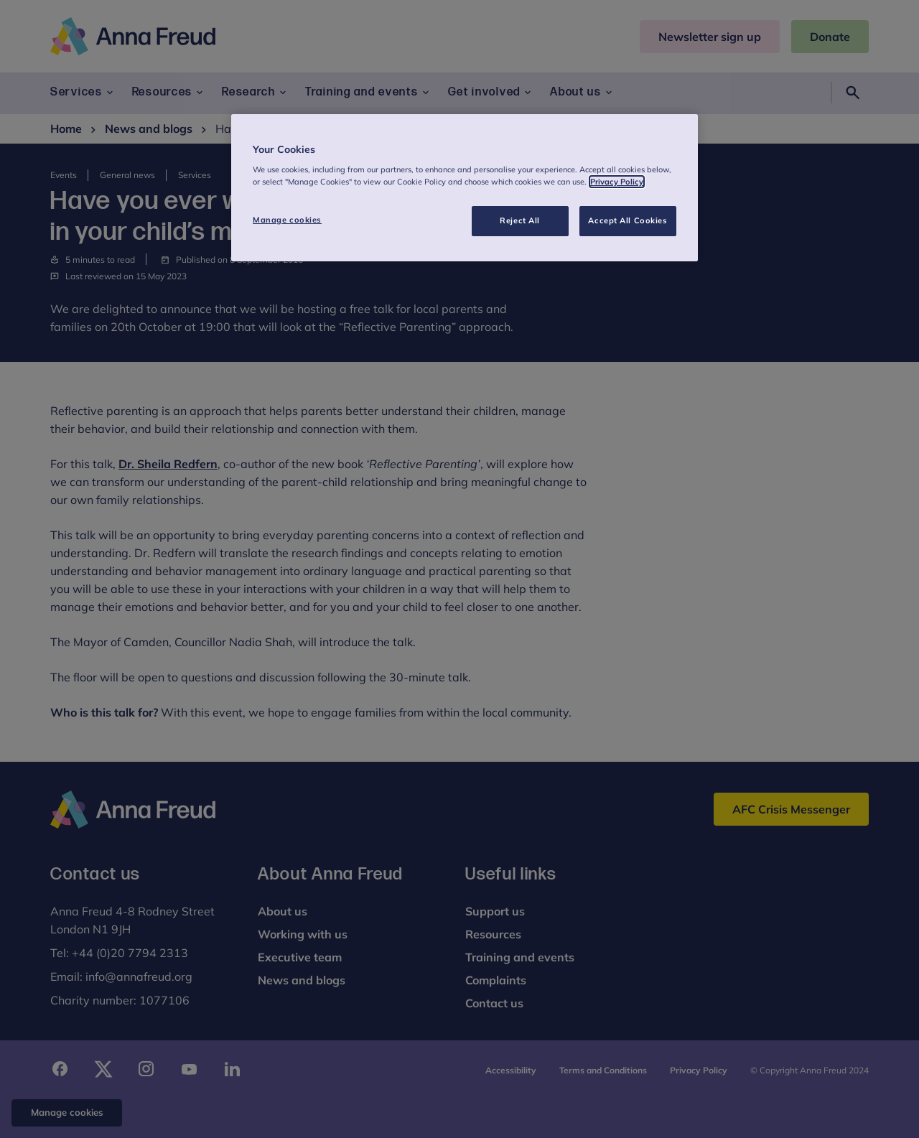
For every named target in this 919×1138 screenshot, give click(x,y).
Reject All (520, 220)
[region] (464, 188)
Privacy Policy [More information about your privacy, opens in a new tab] (616, 182)
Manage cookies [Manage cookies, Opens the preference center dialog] (287, 220)
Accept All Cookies (627, 220)
